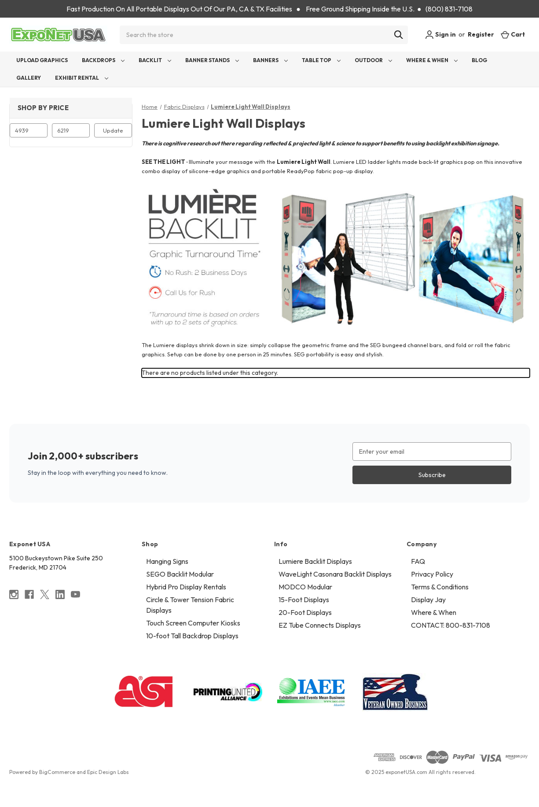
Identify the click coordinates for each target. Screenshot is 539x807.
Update (113, 130)
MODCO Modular (305, 586)
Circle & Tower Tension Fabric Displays (190, 605)
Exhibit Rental (81, 77)
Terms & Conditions (440, 586)
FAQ (418, 561)
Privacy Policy (432, 574)
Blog (479, 60)
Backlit (155, 60)
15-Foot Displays (304, 599)
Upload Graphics (42, 60)
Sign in (440, 34)
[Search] (398, 35)
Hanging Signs (167, 561)
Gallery (28, 77)
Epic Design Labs (108, 772)
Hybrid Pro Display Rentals (186, 586)
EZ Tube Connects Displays (320, 625)
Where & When (432, 60)
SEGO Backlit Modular (180, 574)
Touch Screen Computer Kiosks (193, 622)
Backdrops (103, 60)
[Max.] (71, 130)
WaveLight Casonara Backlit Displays (335, 574)
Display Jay (428, 599)
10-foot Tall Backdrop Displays (192, 635)
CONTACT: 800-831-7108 (450, 625)
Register (481, 34)
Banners (270, 60)
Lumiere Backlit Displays (315, 561)
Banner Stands (212, 60)
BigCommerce (57, 772)
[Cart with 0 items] (513, 34)
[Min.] (29, 130)
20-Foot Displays (305, 612)
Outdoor (373, 60)
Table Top (321, 60)
